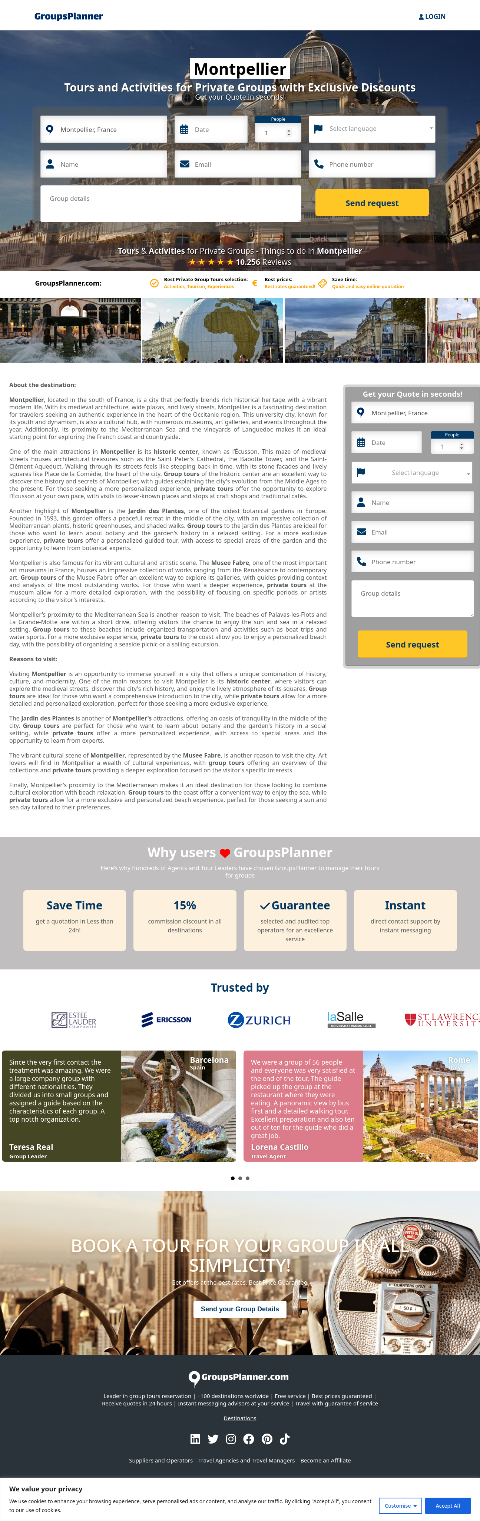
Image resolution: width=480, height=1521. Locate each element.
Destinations (240, 1418)
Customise (398, 1505)
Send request (372, 202)
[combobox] (372, 129)
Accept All (448, 1505)
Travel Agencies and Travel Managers (246, 1460)
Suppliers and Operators (161, 1460)
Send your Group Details (240, 1309)
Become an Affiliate (325, 1460)
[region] (240, 1499)
